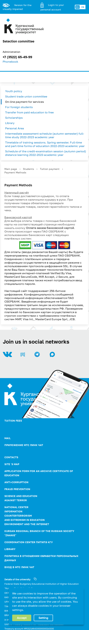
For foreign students (19, 107)
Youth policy (13, 91)
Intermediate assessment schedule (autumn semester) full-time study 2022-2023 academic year (44, 135)
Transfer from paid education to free (29, 112)
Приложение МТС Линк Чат (23, 445)
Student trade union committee (26, 96)
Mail (7, 438)
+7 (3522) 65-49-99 (17, 57)
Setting (43, 618)
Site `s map (11, 464)
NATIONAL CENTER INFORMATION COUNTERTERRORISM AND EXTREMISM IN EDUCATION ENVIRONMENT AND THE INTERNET (26, 516)
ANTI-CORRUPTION (16, 482)
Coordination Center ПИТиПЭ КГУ (28, 542)
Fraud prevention (17, 489)
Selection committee (18, 41)
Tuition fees (13, 420)
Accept (21, 618)
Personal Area (14, 128)
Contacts (11, 457)
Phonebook (10, 61)
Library (9, 123)
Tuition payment (50, 168)
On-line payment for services (24, 101)
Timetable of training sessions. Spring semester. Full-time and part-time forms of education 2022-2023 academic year (45, 144)
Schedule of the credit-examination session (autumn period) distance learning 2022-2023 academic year (45, 153)
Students (28, 168)
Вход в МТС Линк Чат (19, 567)
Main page (10, 168)
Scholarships (14, 117)
